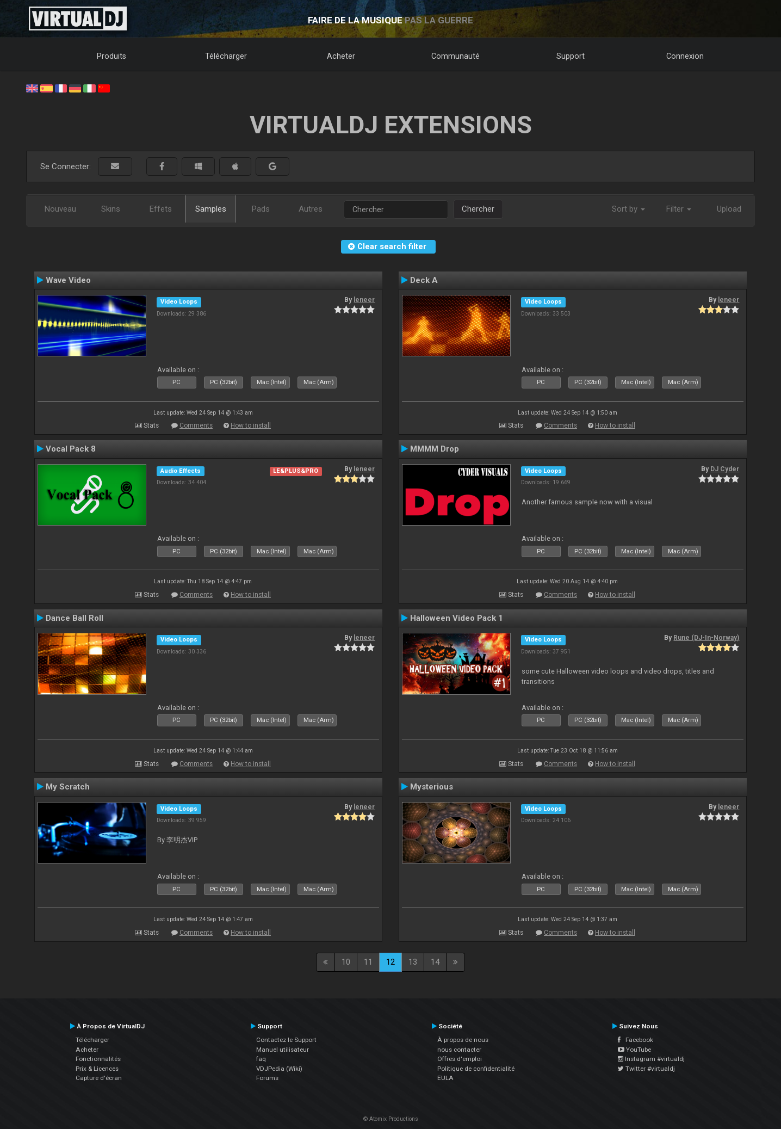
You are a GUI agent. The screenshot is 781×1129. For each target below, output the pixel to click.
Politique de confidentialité (476, 1068)
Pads (261, 209)
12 (390, 962)
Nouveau (60, 209)
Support (570, 56)
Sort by (628, 209)
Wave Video (68, 280)
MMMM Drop (434, 449)
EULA (445, 1078)
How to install (251, 425)
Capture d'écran (99, 1078)
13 (412, 962)
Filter (678, 209)
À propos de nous (462, 1040)
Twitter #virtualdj (646, 1068)
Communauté (455, 56)
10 (346, 962)
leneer (364, 300)
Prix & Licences (97, 1068)
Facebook (635, 1040)
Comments (196, 425)
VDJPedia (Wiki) (279, 1068)
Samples (210, 209)
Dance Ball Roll (74, 618)
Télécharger (226, 56)
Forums (267, 1078)
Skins (110, 209)
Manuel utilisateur (282, 1049)
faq (261, 1059)
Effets (161, 209)
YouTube (634, 1049)
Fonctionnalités (98, 1059)
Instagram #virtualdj (651, 1059)
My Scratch (68, 787)
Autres (311, 209)
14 (435, 962)
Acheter (341, 56)
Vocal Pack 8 (71, 449)
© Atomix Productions (390, 1118)
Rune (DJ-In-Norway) (706, 637)
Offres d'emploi (459, 1059)
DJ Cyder (724, 469)
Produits (111, 56)
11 (368, 962)
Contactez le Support (286, 1040)
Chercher (478, 209)
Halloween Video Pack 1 (456, 618)
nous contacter (459, 1049)
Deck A (424, 280)
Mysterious (431, 787)
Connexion (685, 56)
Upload (729, 209)
